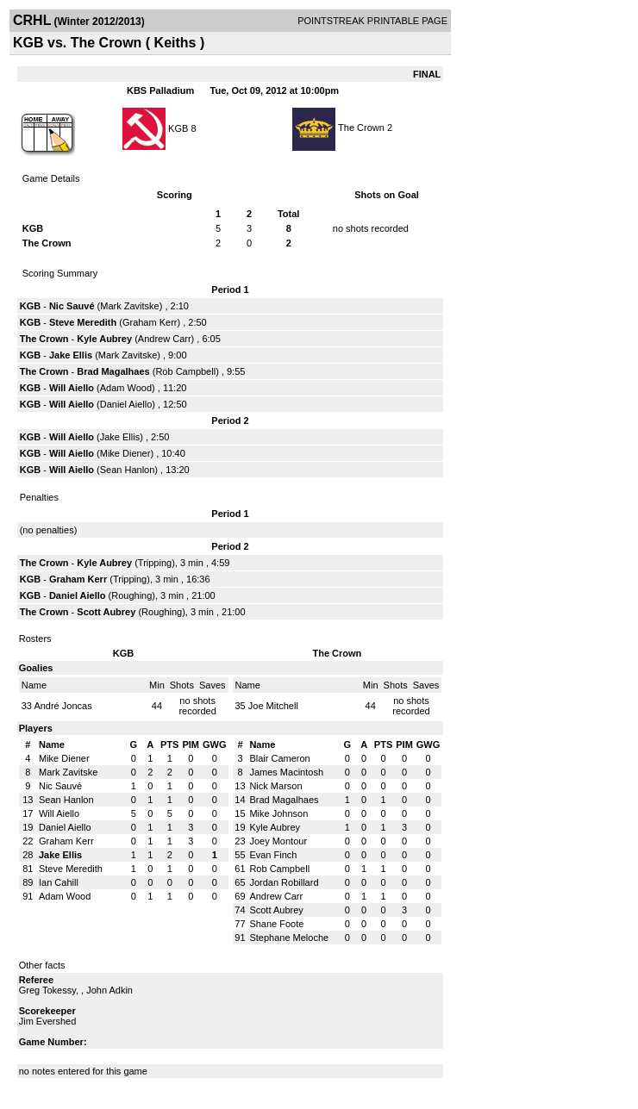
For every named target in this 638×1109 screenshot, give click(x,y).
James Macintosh (286, 772)
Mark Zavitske (129, 306)
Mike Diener (125, 453)
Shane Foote (276, 924)
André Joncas (62, 706)
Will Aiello (71, 388)
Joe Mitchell (273, 706)
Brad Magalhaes (113, 371)
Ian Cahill (58, 882)
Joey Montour (278, 841)
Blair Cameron (279, 758)
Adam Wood (126, 388)
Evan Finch (273, 855)
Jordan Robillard (283, 882)
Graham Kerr (150, 322)
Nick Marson (275, 786)
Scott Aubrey (106, 612)
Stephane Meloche (288, 937)
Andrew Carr (164, 338)
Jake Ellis (70, 355)
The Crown (361, 127)
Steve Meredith (82, 322)
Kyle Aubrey (104, 338)
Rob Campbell (185, 371)
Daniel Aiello (126, 404)
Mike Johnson (278, 813)
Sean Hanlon (127, 469)
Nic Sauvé (72, 306)
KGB (178, 127)
